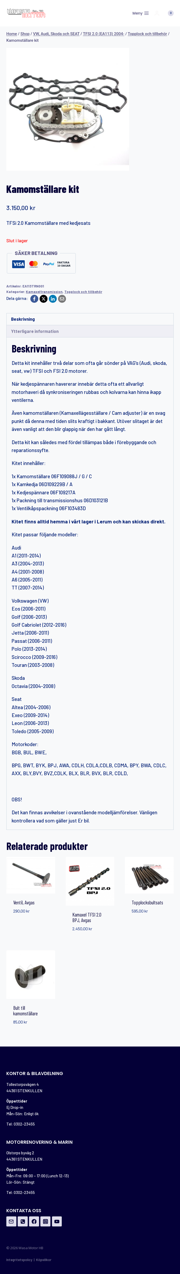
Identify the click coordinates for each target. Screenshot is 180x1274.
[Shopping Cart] (168, 13)
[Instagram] (45, 1221)
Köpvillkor (43, 1260)
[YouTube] (57, 1221)
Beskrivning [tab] (23, 319)
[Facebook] (34, 299)
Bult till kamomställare (25, 1010)
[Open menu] (140, 13)
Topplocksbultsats (147, 902)
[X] (44, 299)
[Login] (157, 13)
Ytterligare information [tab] (35, 331)
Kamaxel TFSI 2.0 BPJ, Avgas (86, 917)
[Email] (62, 299)
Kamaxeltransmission (44, 292)
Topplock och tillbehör (83, 292)
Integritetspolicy (19, 1260)
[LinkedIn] (53, 299)
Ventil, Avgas (24, 902)
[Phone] (23, 1221)
